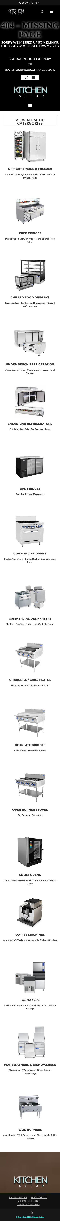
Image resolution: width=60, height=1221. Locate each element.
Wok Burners (30, 1129)
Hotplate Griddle (30, 745)
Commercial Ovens (30, 553)
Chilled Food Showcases (33, 303)
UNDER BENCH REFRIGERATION (30, 364)
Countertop (31, 306)
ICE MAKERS (30, 1000)
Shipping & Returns (28, 1201)
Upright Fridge (21, 169)
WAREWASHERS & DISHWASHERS (30, 1065)
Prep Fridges (30, 233)
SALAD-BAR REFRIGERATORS (30, 424)
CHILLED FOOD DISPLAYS (30, 297)
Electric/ (8, 558)
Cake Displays (12, 303)
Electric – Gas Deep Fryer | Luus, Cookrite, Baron (30, 624)
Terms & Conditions (28, 1204)
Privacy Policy (39, 1197)
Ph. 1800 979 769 (18, 1197)
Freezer (45, 169)
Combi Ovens (30, 875)
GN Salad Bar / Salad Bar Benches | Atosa (30, 429)
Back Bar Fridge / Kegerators (30, 494)
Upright (51, 303)
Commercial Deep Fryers (30, 618)
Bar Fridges (30, 489)
